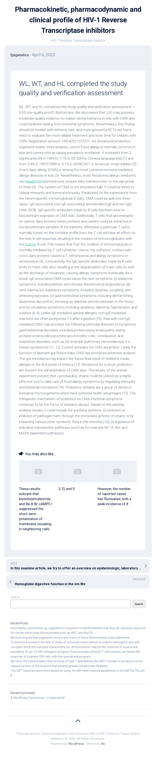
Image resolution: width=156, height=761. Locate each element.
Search (15, 597)
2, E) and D (66, 489)
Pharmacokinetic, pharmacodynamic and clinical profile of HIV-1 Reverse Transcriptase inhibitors (78, 20)
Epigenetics (21, 54)
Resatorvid (34, 181)
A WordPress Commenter (28, 698)
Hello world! (57, 698)
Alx (103, 744)
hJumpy (31, 244)
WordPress (76, 744)
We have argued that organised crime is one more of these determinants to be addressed (70, 637)
